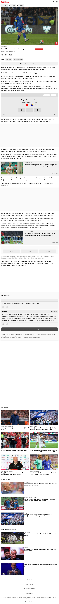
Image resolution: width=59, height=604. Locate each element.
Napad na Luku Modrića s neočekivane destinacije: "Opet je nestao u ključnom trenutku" (43, 473)
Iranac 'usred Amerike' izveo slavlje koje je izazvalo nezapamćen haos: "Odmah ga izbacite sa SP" (43, 451)
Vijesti (11, 251)
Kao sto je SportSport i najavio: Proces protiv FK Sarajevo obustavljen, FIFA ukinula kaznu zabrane (39, 500)
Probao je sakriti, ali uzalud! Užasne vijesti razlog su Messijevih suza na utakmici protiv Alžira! (44, 428)
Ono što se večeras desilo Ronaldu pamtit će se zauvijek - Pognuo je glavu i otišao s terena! (13, 451)
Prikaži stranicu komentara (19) (29, 329)
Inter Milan (8, 59)
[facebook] (2, 54)
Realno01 (4, 311)
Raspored (47, 251)
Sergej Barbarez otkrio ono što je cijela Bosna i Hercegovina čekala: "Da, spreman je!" (13, 473)
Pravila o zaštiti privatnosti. (31, 598)
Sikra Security (31, 601)
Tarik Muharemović (18, 59)
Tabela (55, 114)
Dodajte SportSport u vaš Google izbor (29, 63)
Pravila (4, 114)
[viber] (5, 54)
